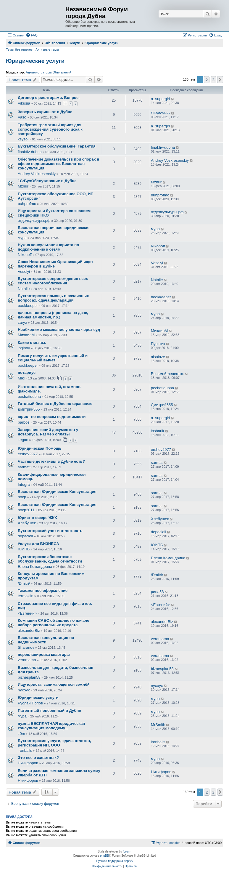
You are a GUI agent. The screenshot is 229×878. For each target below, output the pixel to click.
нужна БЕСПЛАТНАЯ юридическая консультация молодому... (51, 725)
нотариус (27, 372)
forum (126, 851)
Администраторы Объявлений (48, 72)
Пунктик (158, 344)
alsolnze (158, 357)
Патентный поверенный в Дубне (49, 710)
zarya (22, 322)
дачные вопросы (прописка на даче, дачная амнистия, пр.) (53, 314)
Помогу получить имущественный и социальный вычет (53, 357)
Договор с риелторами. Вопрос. (49, 97)
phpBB (104, 855)
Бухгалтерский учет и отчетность (50, 530)
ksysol (23, 139)
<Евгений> (27, 613)
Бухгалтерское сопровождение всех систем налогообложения (53, 280)
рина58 (157, 591)
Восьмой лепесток (167, 373)
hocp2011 (26, 510)
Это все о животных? (38, 757)
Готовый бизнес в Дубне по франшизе (55, 403)
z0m (21, 733)
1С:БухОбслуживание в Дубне (47, 181)
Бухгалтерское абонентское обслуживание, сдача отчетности (50, 559)
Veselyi (24, 271)
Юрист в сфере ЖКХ (37, 517)
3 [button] (213, 79)
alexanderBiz (29, 630)
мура (22, 237)
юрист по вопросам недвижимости (52, 416)
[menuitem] (32, 35)
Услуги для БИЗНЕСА (38, 543)
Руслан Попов (30, 703)
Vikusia (24, 103)
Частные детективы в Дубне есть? (51, 461)
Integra (24, 484)
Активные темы (47, 49)
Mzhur (23, 186)
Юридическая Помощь (40, 448)
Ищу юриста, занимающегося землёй (54, 684)
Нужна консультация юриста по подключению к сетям (48, 247)
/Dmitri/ (24, 583)
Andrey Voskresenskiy (37, 174)
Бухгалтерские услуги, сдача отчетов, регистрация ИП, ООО (54, 742)
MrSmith (158, 724)
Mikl (21, 378)
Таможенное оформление (42, 590)
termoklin (25, 596)
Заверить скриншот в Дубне (45, 112)
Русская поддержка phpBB (114, 861)
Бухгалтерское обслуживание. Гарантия (57, 146)
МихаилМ (26, 335)
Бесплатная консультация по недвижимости (46, 639)
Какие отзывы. (32, 342)
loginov (24, 348)
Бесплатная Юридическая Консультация (57, 491)
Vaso (22, 117)
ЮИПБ (24, 549)
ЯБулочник (160, 113)
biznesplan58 (29, 677)
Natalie (24, 288)
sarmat (24, 467)
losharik (157, 431)
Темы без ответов (19, 49)
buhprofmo (27, 203)
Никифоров (28, 763)
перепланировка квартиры (44, 654)
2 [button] (207, 79)
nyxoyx (24, 690)
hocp (22, 497)
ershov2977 (28, 454)
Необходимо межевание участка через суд (59, 329)
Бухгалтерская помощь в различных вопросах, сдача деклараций (53, 298)
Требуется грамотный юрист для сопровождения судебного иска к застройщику (50, 129)
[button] (220, 79)
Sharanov (26, 647)
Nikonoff (25, 254)
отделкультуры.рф (34, 220)
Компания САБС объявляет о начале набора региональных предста (53, 622)
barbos (24, 422)
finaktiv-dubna (30, 152)
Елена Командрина (35, 566)
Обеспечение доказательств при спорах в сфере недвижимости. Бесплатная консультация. (58, 163)
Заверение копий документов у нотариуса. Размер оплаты (48, 431)
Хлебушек (27, 523)
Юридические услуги (35, 61)
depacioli (25, 536)
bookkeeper (28, 305)
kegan (23, 440)
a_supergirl (160, 99)
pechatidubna (29, 396)
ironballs (25, 750)
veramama (160, 639)
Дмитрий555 (29, 409)
